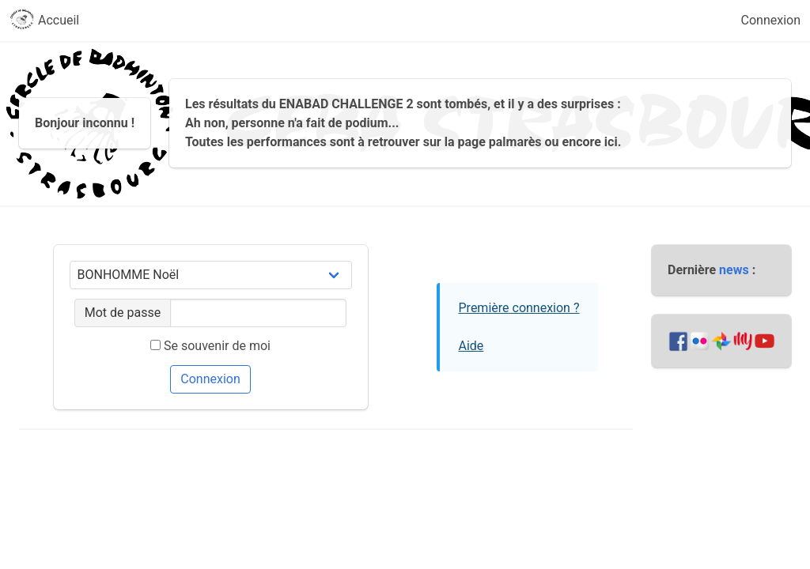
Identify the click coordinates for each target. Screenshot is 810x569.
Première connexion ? (519, 307)
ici (611, 141)
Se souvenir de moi (210, 345)
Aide (471, 345)
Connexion (771, 20)
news (734, 269)
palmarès (515, 141)
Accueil (44, 20)
